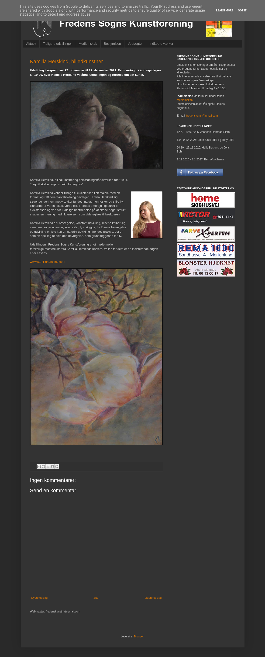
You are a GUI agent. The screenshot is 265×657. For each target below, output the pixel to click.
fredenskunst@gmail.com (202, 115)
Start (96, 597)
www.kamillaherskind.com (47, 261)
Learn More (224, 10)
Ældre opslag (153, 597)
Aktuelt (31, 43)
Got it (242, 10)
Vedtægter (135, 43)
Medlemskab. (185, 100)
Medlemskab (88, 43)
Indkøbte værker (161, 43)
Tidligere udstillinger (57, 43)
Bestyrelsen (112, 43)
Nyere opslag (39, 597)
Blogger (139, 636)
